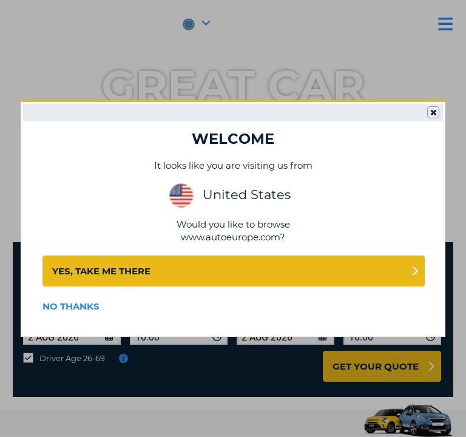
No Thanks (71, 306)
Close (432, 112)
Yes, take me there (101, 271)
